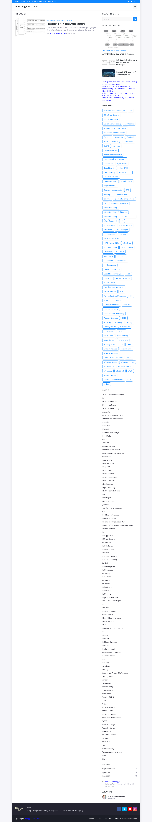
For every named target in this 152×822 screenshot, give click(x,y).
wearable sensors (125, 366)
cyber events (122, 163)
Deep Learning (109, 172)
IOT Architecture (125, 225)
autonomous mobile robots (114, 133)
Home (17, 2)
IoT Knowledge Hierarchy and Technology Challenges (126, 62)
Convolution (108, 163)
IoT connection (109, 234)
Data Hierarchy (109, 168)
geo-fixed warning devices (124, 199)
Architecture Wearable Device (115, 128)
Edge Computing (110, 185)
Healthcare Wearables (119, 203)
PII (131, 296)
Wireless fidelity (110, 375)
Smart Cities (108, 335)
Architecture (129, 124)
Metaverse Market (123, 278)
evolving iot (108, 194)
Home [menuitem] (35, 6)
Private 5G (117, 300)
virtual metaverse (110, 349)
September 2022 (119, 769)
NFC (121, 291)
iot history (108, 252)
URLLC (129, 344)
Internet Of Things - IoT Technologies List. (126, 73)
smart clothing (122, 335)
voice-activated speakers (113, 358)
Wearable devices (127, 362)
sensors (121, 331)
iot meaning (108, 256)
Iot (122, 221)
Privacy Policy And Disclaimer (126, 818)
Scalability (118, 322)
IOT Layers (120, 252)
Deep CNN (123, 168)
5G (131, 110)
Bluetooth (130, 137)
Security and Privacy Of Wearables (117, 327)
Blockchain (119, 137)
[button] (135, 7)
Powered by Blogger (111, 782)
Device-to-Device (110, 181)
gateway (107, 199)
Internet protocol (110, 221)
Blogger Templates (32, 818)
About (23, 2)
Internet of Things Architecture (66, 23)
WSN (129, 380)
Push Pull (126, 305)
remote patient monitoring (114, 313)
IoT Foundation (127, 247)
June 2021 (119, 776)
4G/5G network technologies (115, 110)
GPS (105, 203)
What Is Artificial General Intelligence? (116, 86)
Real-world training (111, 309)
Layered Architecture (112, 269)
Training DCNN (109, 344)
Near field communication (114, 287)
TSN (121, 344)
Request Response (111, 318)
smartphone (123, 340)
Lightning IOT (22, 6)
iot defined (127, 243)
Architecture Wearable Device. (118, 54)
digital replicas (126, 181)
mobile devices (109, 283)
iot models (121, 256)
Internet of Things (110, 208)
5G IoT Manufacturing (112, 124)
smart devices (109, 340)
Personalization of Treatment (115, 296)
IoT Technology (110, 265)
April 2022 (119, 772)
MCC (128, 274)
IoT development (110, 247)
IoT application (109, 225)
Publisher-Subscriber (111, 305)
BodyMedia (128, 141)
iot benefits (108, 230)
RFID (124, 318)
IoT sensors (121, 260)
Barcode (107, 137)
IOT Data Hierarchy (111, 238)
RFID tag (107, 322)
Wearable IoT (109, 366)
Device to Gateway (111, 177)
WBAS (129, 358)
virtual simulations (111, 353)
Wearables (108, 371)
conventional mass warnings (114, 159)
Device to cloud (125, 172)
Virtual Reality (126, 349)
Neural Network (110, 291)
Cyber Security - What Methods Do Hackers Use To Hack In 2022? (118, 94)
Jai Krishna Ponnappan (116, 796)
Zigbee (106, 384)
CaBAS (106, 146)
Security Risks (109, 331)
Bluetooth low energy (112, 141)
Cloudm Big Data (110, 150)
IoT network (108, 260)
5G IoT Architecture (111, 115)
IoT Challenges (122, 230)
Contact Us (52, 2)
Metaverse (108, 278)
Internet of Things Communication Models (117, 216)
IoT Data (123, 234)
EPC (127, 190)
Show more (111, 798)
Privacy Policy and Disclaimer (36, 2)
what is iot (120, 371)
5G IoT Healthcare (111, 119)
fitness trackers (122, 194)
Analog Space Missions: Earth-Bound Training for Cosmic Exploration (119, 83)
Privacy (106, 300)
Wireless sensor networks (113, 380)
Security (129, 322)
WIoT (130, 371)
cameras (116, 146)
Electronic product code (113, 190)
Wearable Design (110, 362)
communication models (113, 155)
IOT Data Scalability (111, 243)
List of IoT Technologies (113, 274)
